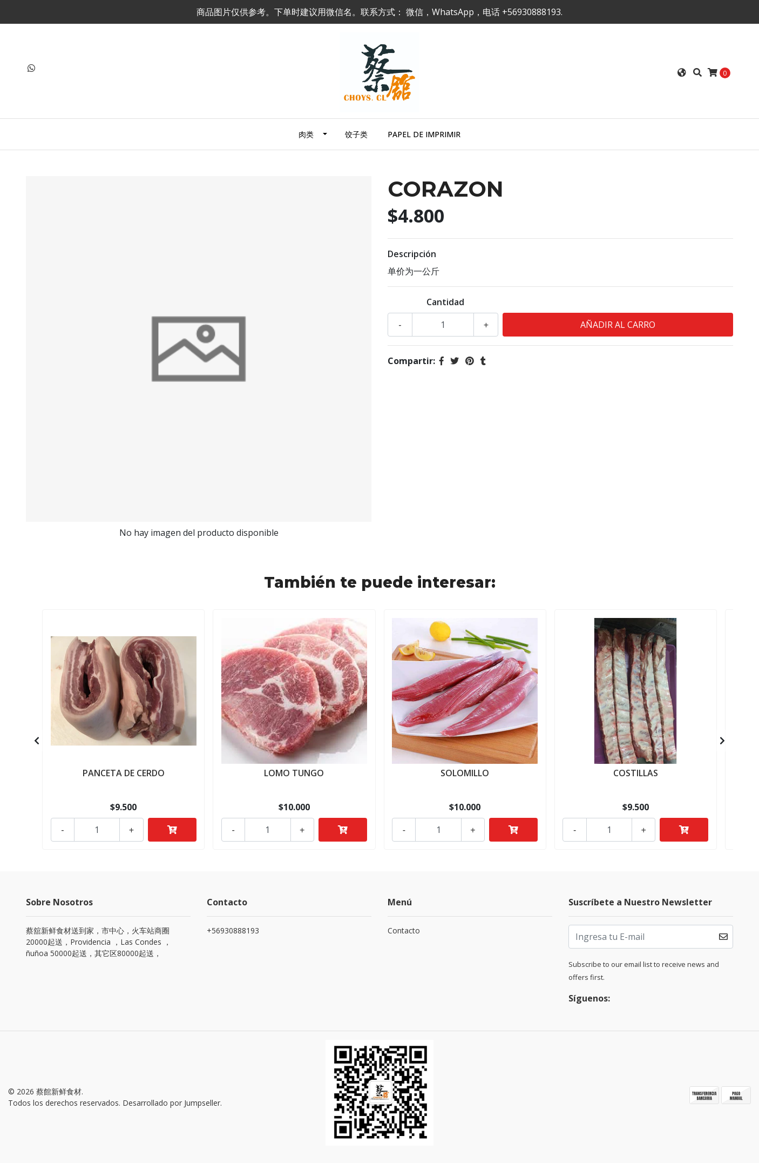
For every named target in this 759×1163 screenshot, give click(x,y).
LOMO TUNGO (294, 772)
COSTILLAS (635, 772)
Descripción (412, 254)
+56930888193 (233, 930)
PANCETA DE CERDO (124, 772)
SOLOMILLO (465, 772)
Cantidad (445, 302)
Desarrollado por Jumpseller (171, 1103)
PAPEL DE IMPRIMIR (424, 134)
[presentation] (37, 740)
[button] (681, 72)
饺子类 (356, 134)
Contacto (404, 930)
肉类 (306, 134)
